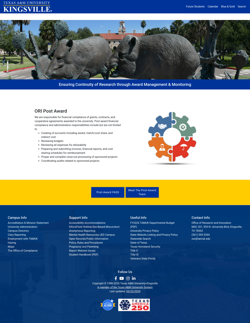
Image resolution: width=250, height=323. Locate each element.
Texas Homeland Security (145, 246)
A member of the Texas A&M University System (125, 287)
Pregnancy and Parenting (84, 246)
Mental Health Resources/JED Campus (92, 234)
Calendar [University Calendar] (213, 6)
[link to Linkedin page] (133, 278)
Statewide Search (140, 238)
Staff (171, 92)
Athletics (186, 16)
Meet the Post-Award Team (142, 192)
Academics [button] (92, 16)
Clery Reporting (17, 234)
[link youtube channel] (122, 278)
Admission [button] (65, 16)
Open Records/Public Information (88, 238)
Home (45, 92)
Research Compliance (107, 92)
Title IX (134, 254)
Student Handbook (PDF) (83, 254)
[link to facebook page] (116, 278)
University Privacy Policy (144, 230)
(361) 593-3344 (201, 234)
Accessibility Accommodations (87, 222)
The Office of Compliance (23, 250)
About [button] (42, 16)
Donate (207, 16)
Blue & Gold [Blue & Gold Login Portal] (228, 6)
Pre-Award (72, 92)
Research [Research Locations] (117, 16)
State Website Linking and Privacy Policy (154, 234)
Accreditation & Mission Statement (28, 222)
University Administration (22, 226)
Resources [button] (141, 16)
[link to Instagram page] (128, 278)
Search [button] (242, 6)
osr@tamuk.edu (201, 238)
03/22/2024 (133, 291)
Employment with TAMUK (23, 238)
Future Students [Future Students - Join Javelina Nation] (195, 6)
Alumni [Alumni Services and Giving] (165, 16)
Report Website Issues (82, 250)
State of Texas (138, 242)
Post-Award (144, 92)
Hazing (12, 242)
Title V (134, 250)
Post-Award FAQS (108, 192)
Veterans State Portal (142, 258)
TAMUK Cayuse (199, 92)
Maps (11, 246)
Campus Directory (18, 230)
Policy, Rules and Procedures (86, 242)
